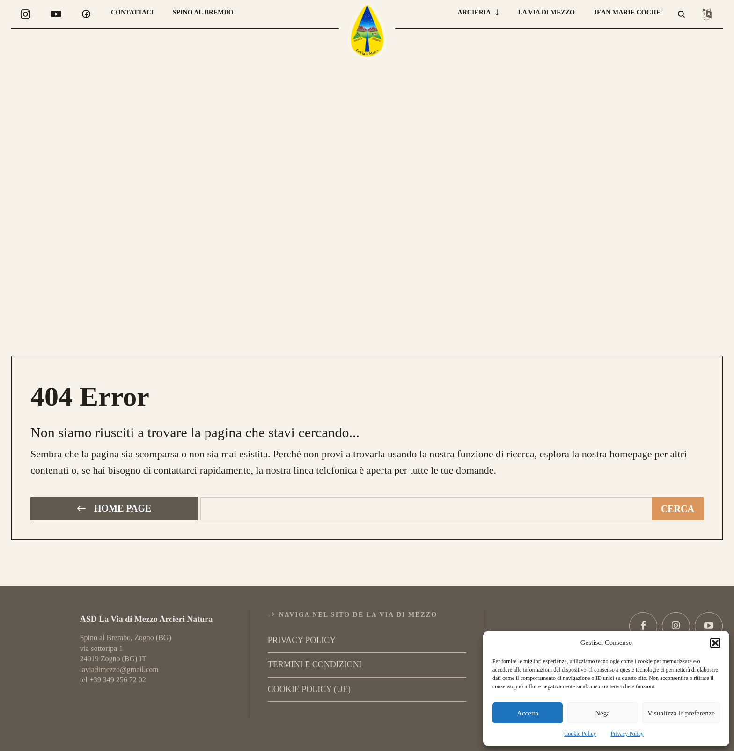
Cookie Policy (580, 733)
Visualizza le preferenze (681, 713)
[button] (715, 643)
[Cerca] (678, 507)
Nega (602, 713)
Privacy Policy (627, 733)
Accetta (527, 713)
